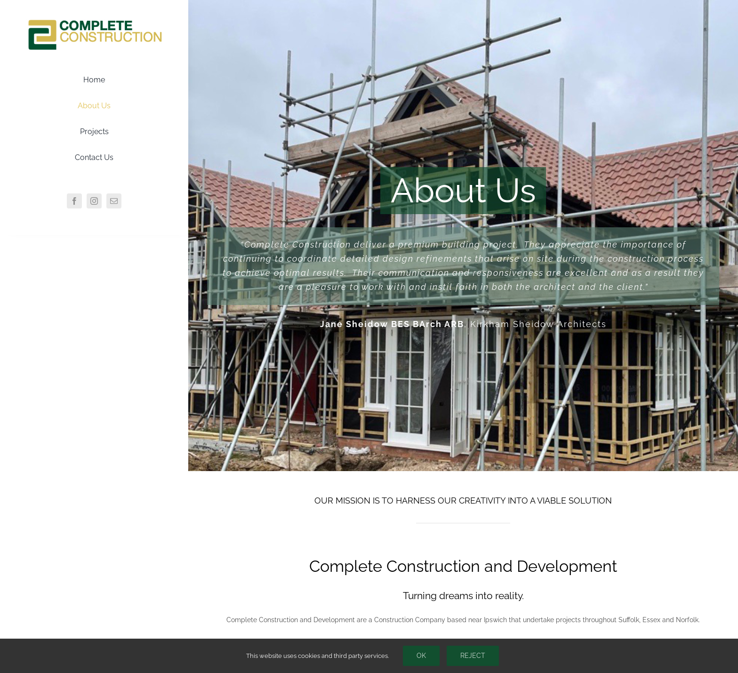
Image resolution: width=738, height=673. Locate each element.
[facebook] (74, 200)
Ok (421, 655)
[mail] (113, 200)
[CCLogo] (94, 20)
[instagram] (94, 200)
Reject (472, 655)
